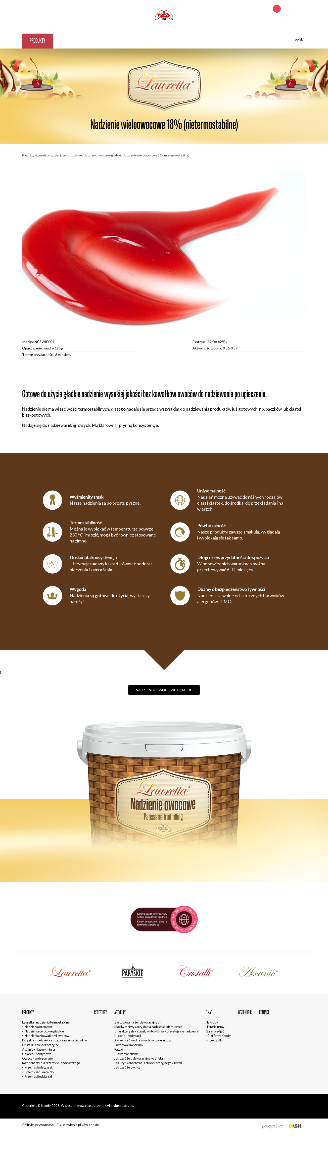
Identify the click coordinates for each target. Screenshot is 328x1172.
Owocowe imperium (128, 1045)
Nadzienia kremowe (39, 1027)
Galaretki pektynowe (36, 1054)
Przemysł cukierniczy (39, 1072)
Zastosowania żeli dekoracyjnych (137, 1022)
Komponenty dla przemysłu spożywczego (51, 1063)
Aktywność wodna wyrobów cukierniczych (144, 1040)
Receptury (68, 40)
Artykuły (99, 40)
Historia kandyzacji (127, 1036)
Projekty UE (214, 1040)
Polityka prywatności (38, 1125)
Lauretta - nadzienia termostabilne (59, 155)
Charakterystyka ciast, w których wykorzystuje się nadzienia (156, 1031)
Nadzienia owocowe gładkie (102, 155)
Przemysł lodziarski (38, 1076)
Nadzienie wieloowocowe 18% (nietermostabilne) (156, 155)
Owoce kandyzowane (37, 1058)
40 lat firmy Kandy (218, 1036)
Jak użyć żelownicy (127, 1067)
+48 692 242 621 (294, 9)
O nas (126, 40)
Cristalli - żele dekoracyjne (40, 1045)
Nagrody (212, 1022)
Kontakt (185, 40)
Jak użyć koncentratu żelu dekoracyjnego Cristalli (148, 1063)
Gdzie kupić (155, 40)
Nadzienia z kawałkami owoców (47, 1036)
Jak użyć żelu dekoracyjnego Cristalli (139, 1058)
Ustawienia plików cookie (79, 1125)
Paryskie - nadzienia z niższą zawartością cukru (54, 1040)
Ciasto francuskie (126, 1054)
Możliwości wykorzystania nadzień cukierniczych (148, 1027)
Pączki (118, 1049)
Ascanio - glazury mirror (38, 1049)
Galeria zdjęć (215, 1031)
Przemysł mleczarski (39, 1067)
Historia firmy (215, 1027)
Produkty (37, 40)
